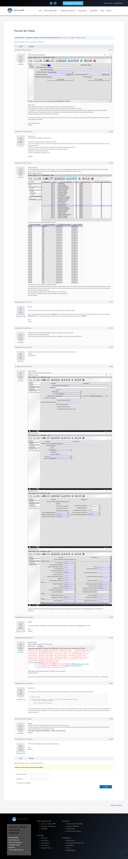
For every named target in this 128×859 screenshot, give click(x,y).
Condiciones (70, 829)
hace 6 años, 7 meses (66, 37)
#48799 (111, 347)
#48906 (111, 719)
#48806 (111, 637)
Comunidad (94, 10)
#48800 (111, 366)
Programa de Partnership (74, 824)
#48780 (111, 131)
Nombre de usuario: (21, 774)
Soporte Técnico (46, 848)
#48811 (111, 683)
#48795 (111, 328)
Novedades (70, 845)
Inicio (40, 11)
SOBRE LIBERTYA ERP (43, 821)
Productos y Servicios (68, 10)
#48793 (111, 302)
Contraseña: (19, 779)
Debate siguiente (117, 805)
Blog (102, 11)
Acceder (106, 786)
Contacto (109, 11)
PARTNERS (65, 821)
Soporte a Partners (72, 826)
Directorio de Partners (73, 831)
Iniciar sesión (108, 3)
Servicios (44, 838)
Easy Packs (45, 840)
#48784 (111, 163)
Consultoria (45, 845)
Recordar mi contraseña (24, 783)
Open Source (70, 840)
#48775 (111, 50)
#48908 (111, 739)
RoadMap (44, 829)
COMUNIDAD (66, 838)
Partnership (83, 10)
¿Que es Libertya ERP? (48, 824)
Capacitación (45, 843)
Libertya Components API (74, 843)
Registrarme (118, 3)
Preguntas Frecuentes (48, 826)
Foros (68, 848)
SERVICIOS (40, 835)
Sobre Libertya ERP (51, 10)
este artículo (81, 625)
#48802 (111, 617)
